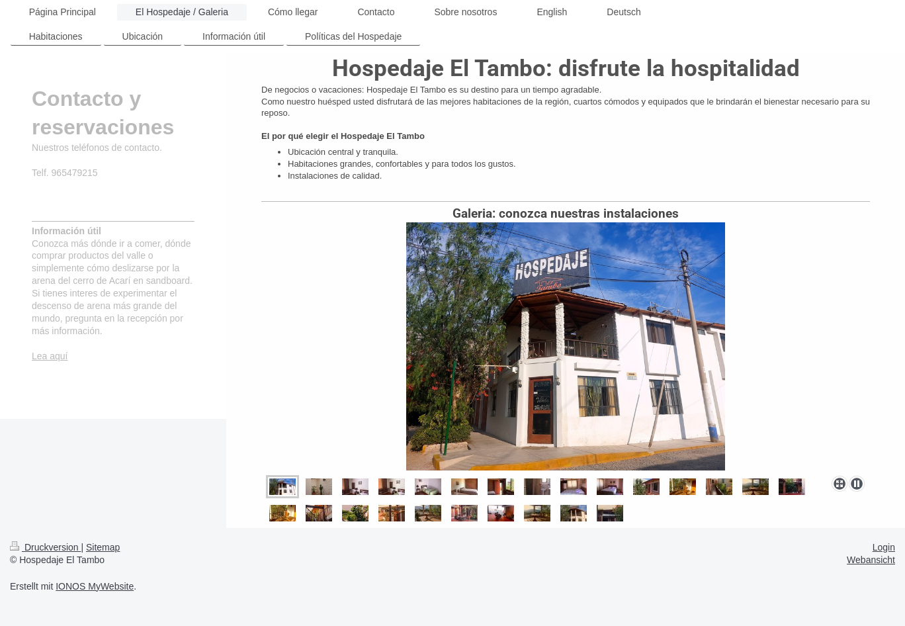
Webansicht (871, 560)
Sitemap (103, 547)
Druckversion (45, 547)
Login (884, 547)
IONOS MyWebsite (95, 586)
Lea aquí (50, 356)
